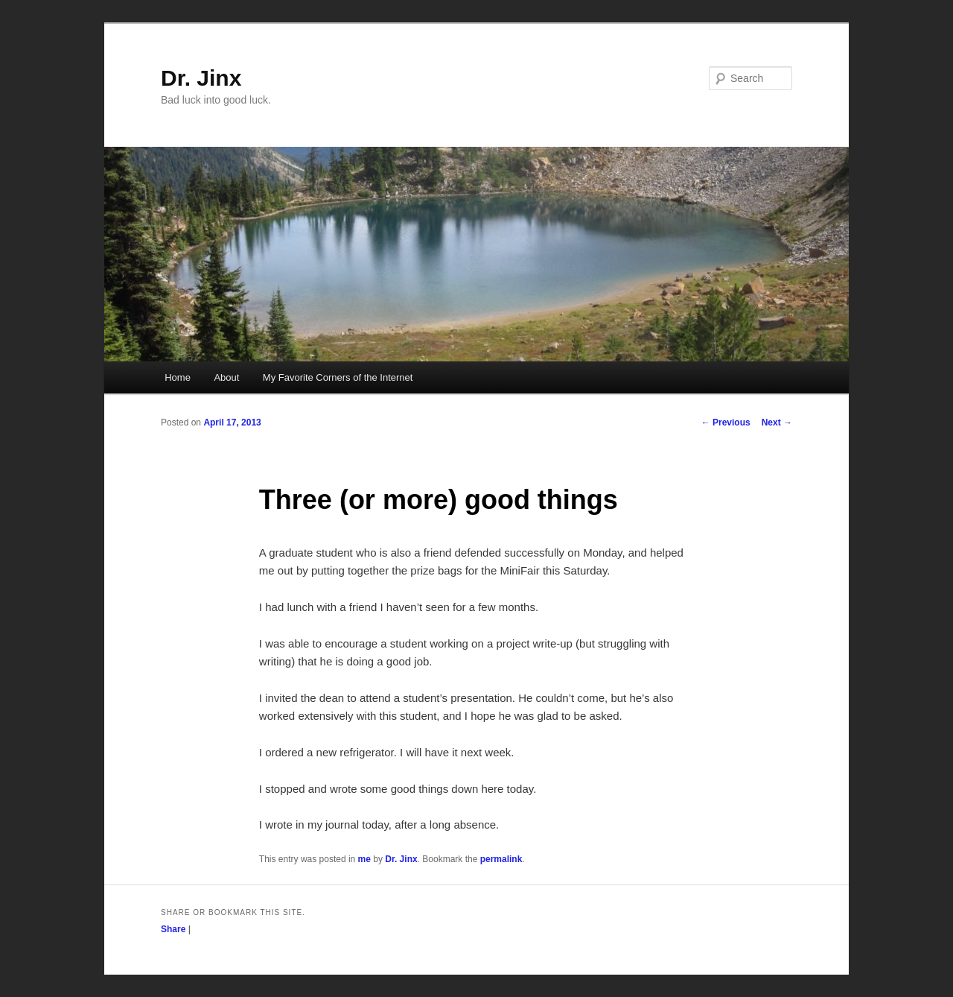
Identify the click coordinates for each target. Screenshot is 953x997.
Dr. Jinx (201, 78)
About (226, 377)
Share (173, 929)
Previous (725, 422)
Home (178, 377)
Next (777, 422)
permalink (501, 859)
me (364, 859)
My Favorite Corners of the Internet (338, 377)
